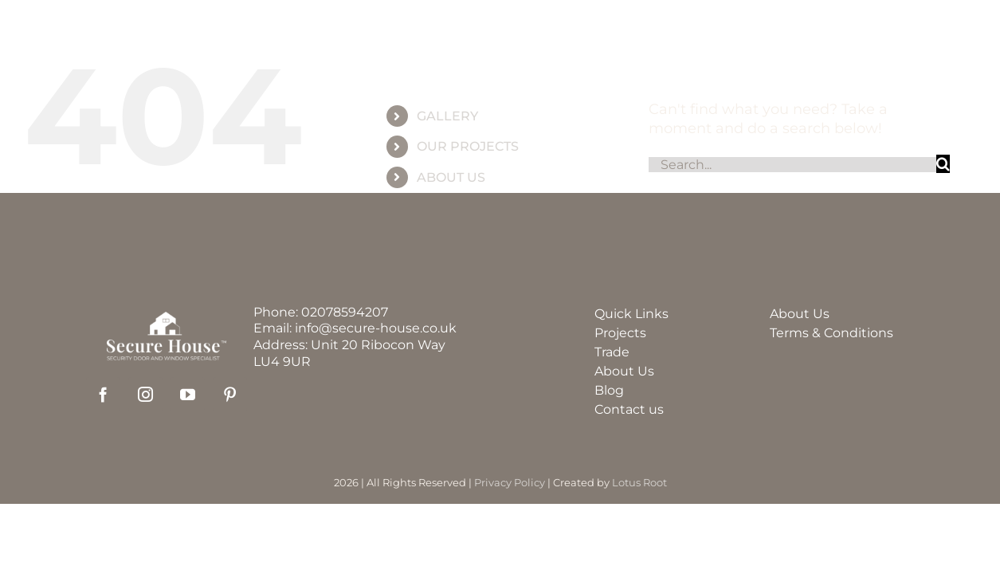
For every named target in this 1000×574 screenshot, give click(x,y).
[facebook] (103, 394)
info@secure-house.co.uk (376, 328)
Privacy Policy (509, 482)
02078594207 (344, 312)
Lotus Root (639, 482)
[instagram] (145, 394)
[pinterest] (230, 394)
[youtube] (188, 394)
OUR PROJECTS (468, 146)
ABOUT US (451, 177)
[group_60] (499, 27)
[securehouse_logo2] (166, 319)
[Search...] (792, 164)
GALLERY (447, 116)
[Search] (943, 164)
